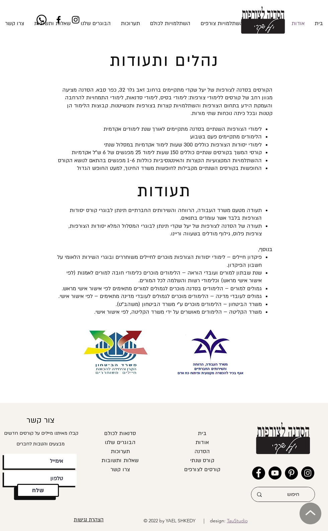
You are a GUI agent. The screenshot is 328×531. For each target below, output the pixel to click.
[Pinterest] (291, 473)
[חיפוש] (293, 494)
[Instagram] (76, 20)
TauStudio (237, 521)
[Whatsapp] (41, 20)
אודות (202, 442)
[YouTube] (274, 473)
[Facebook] (59, 20)
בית (202, 433)
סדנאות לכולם (120, 433)
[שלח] (38, 490)
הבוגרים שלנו (120, 442)
